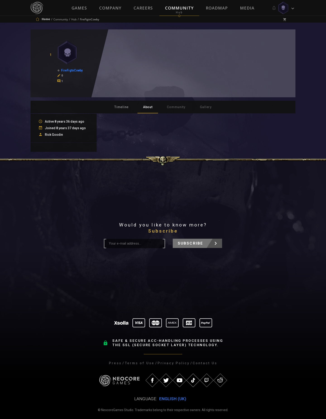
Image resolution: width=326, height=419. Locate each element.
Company (110, 8)
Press (115, 363)
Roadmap (217, 8)
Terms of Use (139, 363)
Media (247, 8)
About (148, 107)
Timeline (121, 107)
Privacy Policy (173, 363)
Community (179, 8)
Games (79, 8)
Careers (143, 8)
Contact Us (205, 363)
